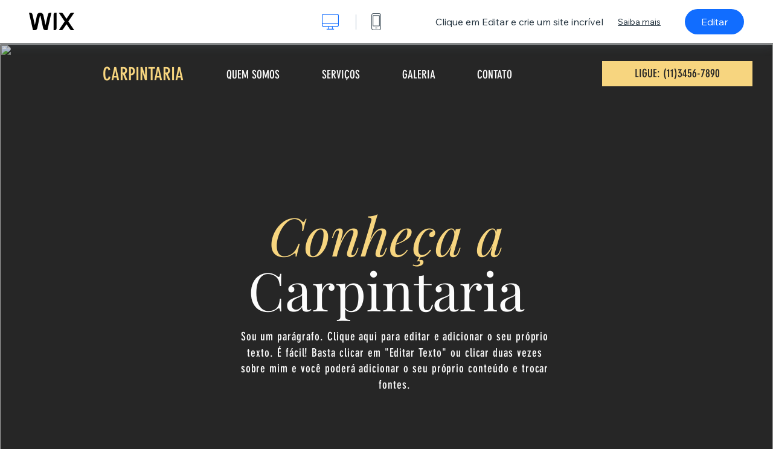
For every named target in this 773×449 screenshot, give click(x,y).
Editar (714, 22)
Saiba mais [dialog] (639, 21)
